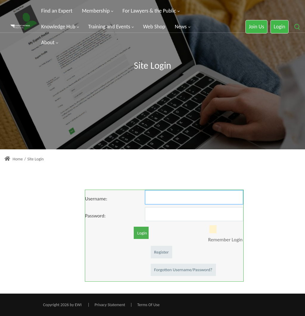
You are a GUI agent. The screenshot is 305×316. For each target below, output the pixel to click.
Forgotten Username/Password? (183, 269)
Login (279, 26)
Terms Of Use (148, 304)
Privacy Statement (110, 304)
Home (13, 159)
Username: (96, 199)
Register (161, 252)
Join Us (256, 26)
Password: (95, 216)
